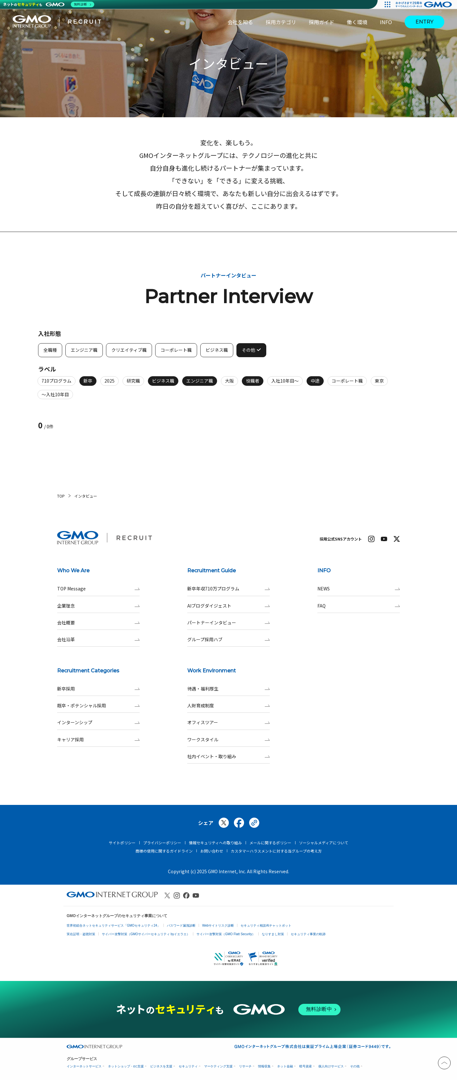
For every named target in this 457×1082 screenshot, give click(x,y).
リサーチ (245, 1066)
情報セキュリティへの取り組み (215, 842)
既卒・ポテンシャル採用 (98, 706)
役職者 (252, 384)
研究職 (133, 384)
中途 (315, 384)
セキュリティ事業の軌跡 (308, 934)
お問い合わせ (211, 851)
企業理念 (98, 606)
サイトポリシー (122, 842)
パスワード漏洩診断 (181, 925)
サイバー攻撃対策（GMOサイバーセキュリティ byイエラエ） (146, 934)
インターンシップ (98, 722)
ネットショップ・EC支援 (126, 1066)
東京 (379, 384)
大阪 (229, 384)
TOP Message (98, 589)
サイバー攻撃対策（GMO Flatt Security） (225, 934)
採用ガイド (321, 22)
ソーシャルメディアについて (323, 842)
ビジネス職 (163, 384)
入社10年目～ (285, 384)
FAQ (358, 606)
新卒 (87, 384)
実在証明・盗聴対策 (81, 934)
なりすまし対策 (273, 934)
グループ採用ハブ (228, 639)
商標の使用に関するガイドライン (164, 851)
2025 (109, 384)
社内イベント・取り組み (228, 756)
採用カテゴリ (281, 22)
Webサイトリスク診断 (218, 925)
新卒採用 (98, 689)
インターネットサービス (84, 1066)
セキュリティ (188, 1066)
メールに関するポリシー (270, 842)
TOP (61, 496)
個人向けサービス (331, 1066)
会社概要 (98, 623)
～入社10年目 (55, 397)
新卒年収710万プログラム (228, 589)
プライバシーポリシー (162, 842)
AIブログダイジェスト (228, 606)
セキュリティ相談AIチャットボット (266, 925)
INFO (386, 22)
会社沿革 (98, 639)
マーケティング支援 (218, 1066)
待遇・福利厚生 (228, 689)
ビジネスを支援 (161, 1066)
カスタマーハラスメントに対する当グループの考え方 (276, 851)
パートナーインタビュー (228, 623)
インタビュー (85, 496)
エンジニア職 (199, 384)
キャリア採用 (98, 740)
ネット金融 (285, 1066)
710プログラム (56, 384)
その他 (355, 1066)
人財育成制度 (228, 706)
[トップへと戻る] (444, 1063)
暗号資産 (305, 1066)
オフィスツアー (228, 722)
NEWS (358, 589)
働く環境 (357, 22)
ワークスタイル (228, 740)
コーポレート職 (347, 384)
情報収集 (264, 1066)
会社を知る (240, 22)
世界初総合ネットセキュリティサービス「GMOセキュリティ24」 (113, 925)
